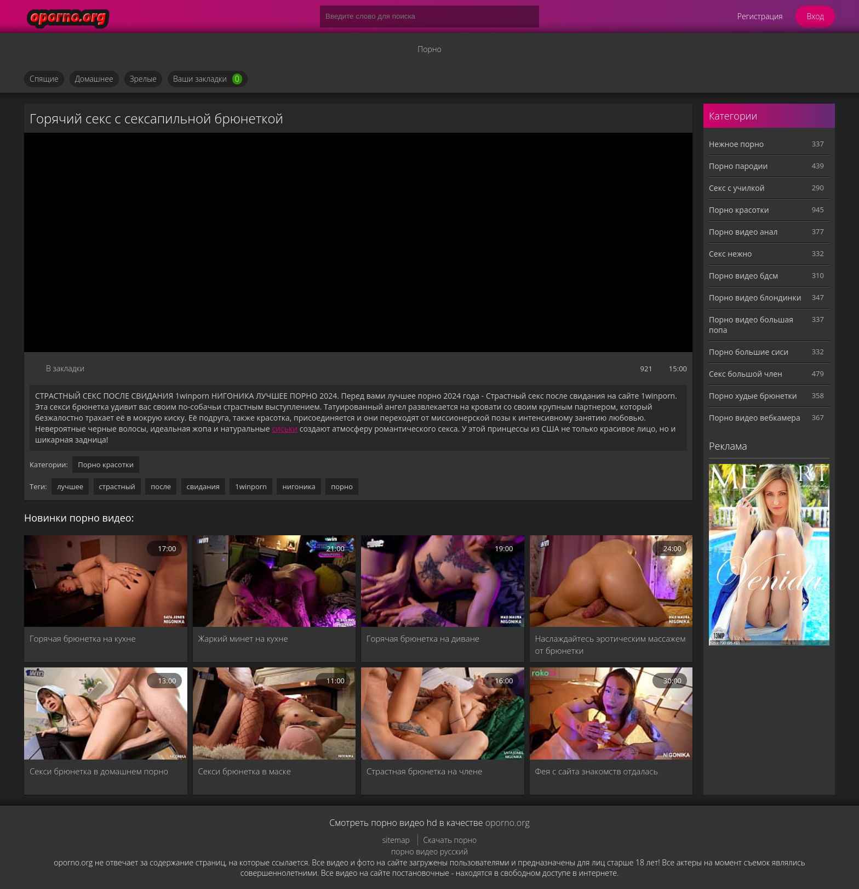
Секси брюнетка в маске (244, 771)
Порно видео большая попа (751, 324)
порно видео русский (429, 851)
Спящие (44, 78)
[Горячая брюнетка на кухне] (105, 581)
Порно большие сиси (748, 352)
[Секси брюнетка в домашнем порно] (105, 713)
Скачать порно (450, 840)
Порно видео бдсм (743, 275)
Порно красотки (106, 464)
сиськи (284, 428)
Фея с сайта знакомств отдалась (596, 771)
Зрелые (143, 78)
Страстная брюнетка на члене (424, 771)
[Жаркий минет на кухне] (274, 581)
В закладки (65, 368)
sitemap (396, 840)
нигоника (298, 486)
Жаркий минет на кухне (243, 638)
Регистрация (760, 16)
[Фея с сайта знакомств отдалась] (611, 713)
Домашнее (94, 78)
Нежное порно (736, 144)
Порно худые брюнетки (753, 395)
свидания (203, 486)
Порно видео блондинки (755, 297)
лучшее (70, 486)
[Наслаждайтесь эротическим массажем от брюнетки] (611, 581)
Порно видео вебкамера (754, 417)
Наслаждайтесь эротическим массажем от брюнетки (610, 644)
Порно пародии (738, 166)
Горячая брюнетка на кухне (83, 638)
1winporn (251, 486)
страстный (117, 486)
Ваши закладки (207, 78)
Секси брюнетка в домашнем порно (99, 771)
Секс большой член (745, 374)
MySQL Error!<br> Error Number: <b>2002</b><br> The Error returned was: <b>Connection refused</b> (358, 242)
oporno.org (507, 823)
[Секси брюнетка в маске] (274, 713)
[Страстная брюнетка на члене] (442, 713)
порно (342, 486)
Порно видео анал (743, 232)
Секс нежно (730, 253)
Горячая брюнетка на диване (422, 638)
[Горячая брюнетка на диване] (442, 581)
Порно (429, 49)
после (161, 486)
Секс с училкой (737, 188)
